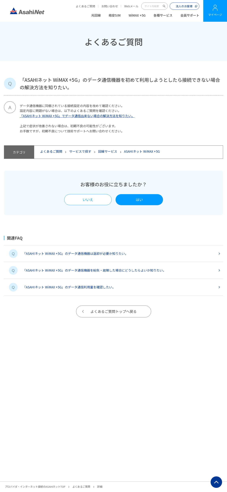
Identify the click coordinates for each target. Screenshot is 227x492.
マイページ (215, 15)
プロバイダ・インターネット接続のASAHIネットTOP (35, 486)
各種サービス (163, 15)
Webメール (131, 6)
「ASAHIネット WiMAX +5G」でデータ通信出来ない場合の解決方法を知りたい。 (77, 115)
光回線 (96, 15)
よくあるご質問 (85, 6)
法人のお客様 (184, 6)
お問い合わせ (109, 6)
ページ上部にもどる (216, 482)
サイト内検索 (164, 6)
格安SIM (115, 15)
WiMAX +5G (137, 15)
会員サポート (189, 15)
